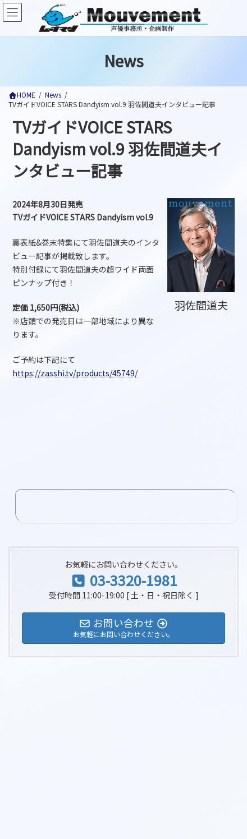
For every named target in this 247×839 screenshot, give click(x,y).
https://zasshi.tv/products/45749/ (75, 373)
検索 (170, 645)
